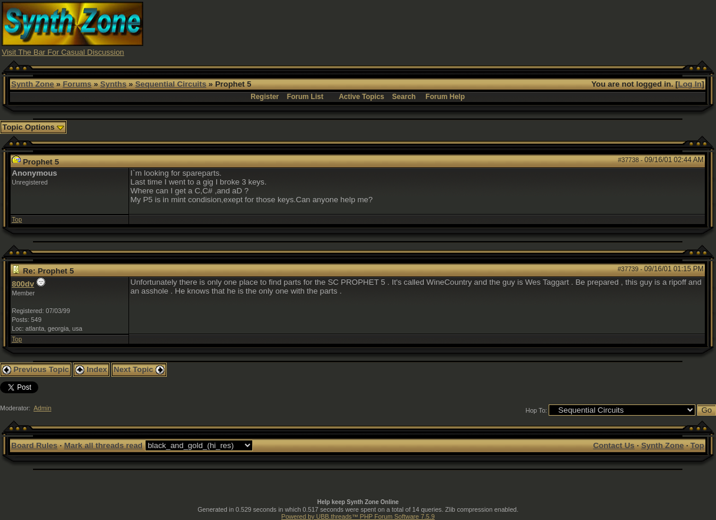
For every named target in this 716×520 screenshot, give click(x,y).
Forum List (305, 97)
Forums (76, 84)
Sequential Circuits (170, 84)
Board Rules (34, 445)
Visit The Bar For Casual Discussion (63, 52)
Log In (690, 84)
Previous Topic (35, 369)
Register (264, 97)
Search (403, 97)
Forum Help (445, 97)
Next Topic (139, 369)
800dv (23, 283)
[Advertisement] (499, 28)
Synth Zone (32, 84)
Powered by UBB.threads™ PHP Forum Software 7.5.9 (357, 516)
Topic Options (33, 127)
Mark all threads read (103, 445)
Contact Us (613, 445)
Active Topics (361, 97)
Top (17, 219)
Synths (113, 84)
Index (91, 369)
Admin (42, 408)
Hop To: (536, 410)
